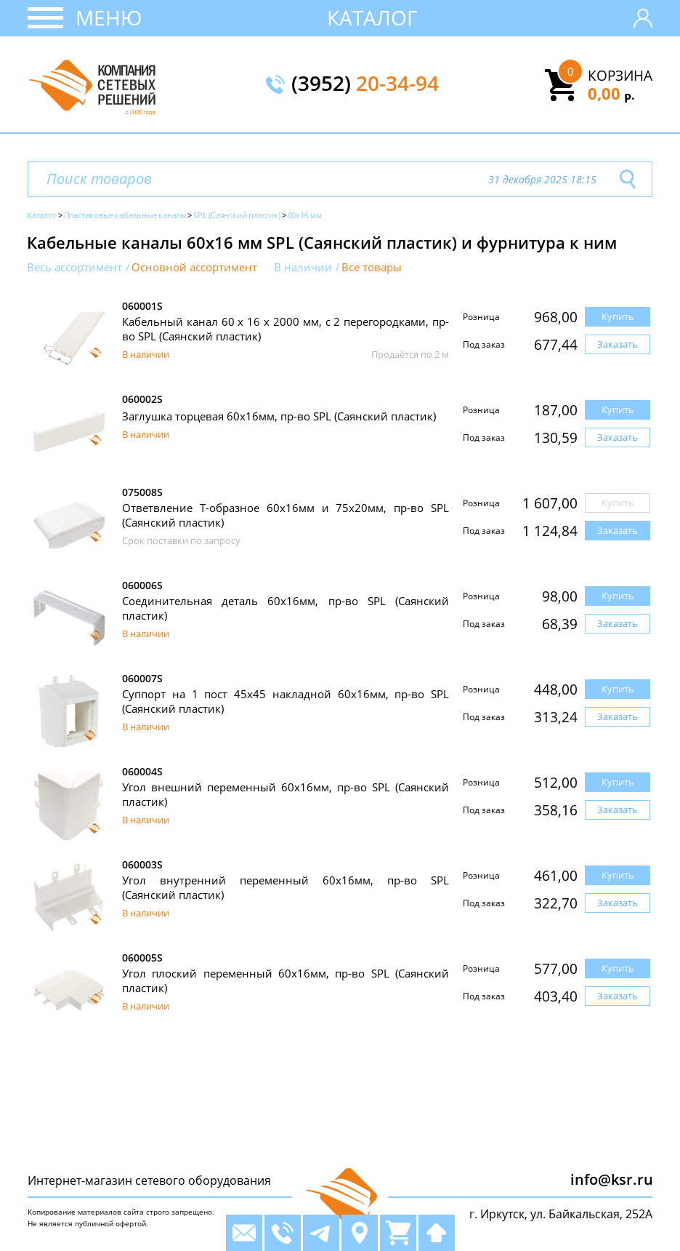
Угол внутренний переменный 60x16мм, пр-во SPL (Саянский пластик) (285, 887)
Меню (109, 17)
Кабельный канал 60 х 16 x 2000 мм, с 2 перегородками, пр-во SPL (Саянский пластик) (285, 328)
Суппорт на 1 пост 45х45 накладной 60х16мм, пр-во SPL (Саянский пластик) (285, 701)
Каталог (372, 17)
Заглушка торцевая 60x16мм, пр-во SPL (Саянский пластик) (279, 416)
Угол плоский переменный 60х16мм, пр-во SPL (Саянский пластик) (285, 980)
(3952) (365, 84)
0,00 (611, 93)
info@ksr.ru (611, 1179)
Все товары (371, 267)
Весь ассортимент (74, 267)
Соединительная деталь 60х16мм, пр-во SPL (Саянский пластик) (285, 608)
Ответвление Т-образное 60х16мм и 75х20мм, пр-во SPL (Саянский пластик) (285, 514)
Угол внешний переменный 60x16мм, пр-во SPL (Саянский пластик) (285, 794)
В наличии (303, 267)
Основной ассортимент (194, 267)
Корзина (620, 75)
